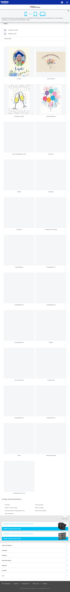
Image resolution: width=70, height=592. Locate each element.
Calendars (7, 504)
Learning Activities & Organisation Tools (15, 510)
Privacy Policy (25, 583)
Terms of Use (36, 583)
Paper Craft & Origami (40, 510)
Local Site (16, 583)
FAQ (3, 575)
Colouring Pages (39, 504)
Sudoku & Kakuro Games (11, 507)
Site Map (45, 583)
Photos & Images (39, 507)
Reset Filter (7, 38)
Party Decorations (9, 513)
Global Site (7, 583)
